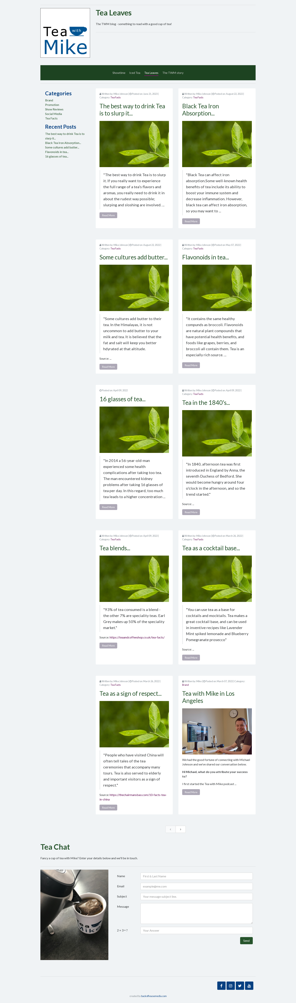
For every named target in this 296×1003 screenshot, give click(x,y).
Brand (49, 100)
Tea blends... (114, 548)
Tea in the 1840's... (206, 402)
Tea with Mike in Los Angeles (208, 697)
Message (123, 906)
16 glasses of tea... (56, 156)
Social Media (53, 113)
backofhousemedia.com (154, 996)
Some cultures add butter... (62, 147)
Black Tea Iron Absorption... (63, 142)
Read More (108, 215)
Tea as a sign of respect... (130, 693)
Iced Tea (134, 72)
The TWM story (172, 72)
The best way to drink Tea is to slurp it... (132, 109)
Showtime (119, 72)
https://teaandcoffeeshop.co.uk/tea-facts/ (137, 637)
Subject (122, 896)
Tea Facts (51, 118)
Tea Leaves (151, 72)
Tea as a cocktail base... (211, 548)
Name (121, 876)
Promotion (52, 104)
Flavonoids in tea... (57, 152)
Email (120, 886)
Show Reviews (54, 109)
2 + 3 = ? (122, 930)
